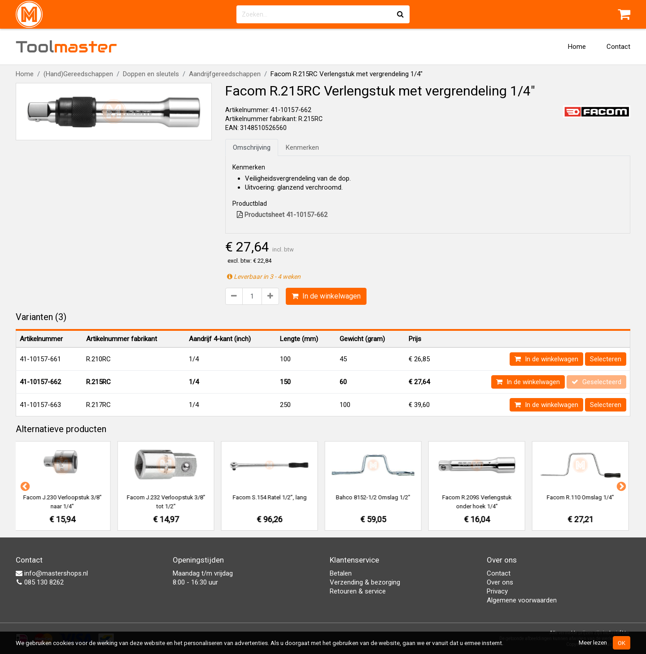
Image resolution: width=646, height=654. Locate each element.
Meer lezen (593, 642)
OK (621, 642)
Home (577, 47)
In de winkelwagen (326, 296)
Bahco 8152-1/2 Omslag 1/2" (375, 497)
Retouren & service (358, 591)
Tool (66, 46)
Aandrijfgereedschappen (225, 74)
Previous (24, 485)
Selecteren (605, 359)
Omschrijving (252, 147)
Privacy (497, 591)
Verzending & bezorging (365, 582)
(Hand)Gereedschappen (78, 74)
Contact (618, 47)
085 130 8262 (40, 582)
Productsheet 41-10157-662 (282, 215)
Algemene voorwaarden (522, 600)
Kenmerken (302, 147)
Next (620, 485)
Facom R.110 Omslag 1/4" (582, 497)
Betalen (341, 573)
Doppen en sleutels (151, 74)
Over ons (500, 582)
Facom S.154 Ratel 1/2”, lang (272, 497)
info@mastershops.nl (52, 573)
